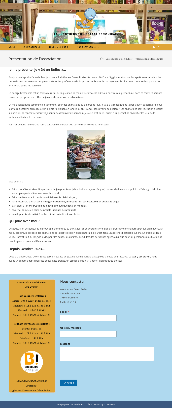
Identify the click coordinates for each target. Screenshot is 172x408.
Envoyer (69, 382)
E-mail (64, 311)
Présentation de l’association (149, 58)
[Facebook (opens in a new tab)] (154, 47)
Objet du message (70, 327)
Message (65, 343)
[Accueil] (101, 58)
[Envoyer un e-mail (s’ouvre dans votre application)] (159, 47)
